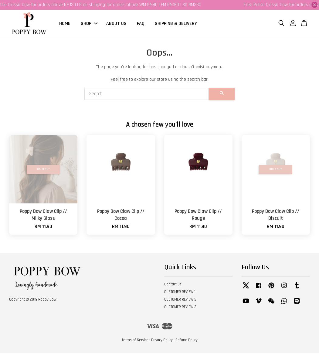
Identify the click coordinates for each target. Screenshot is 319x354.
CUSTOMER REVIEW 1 (179, 293)
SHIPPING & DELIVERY (176, 24)
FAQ (140, 24)
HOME (64, 24)
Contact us (173, 285)
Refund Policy (186, 341)
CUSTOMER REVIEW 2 (180, 300)
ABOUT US (116, 24)
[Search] (146, 95)
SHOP (89, 24)
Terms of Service (135, 341)
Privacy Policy (162, 341)
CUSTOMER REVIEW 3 (180, 308)
